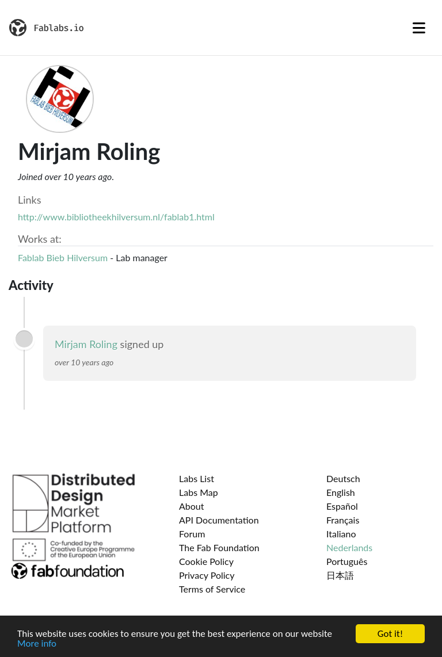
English (340, 492)
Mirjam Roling (87, 344)
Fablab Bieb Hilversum (63, 257)
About (191, 506)
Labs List (196, 478)
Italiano (341, 533)
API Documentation (219, 519)
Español (342, 506)
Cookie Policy (206, 561)
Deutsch (343, 478)
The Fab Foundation (219, 547)
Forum (192, 533)
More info (36, 645)
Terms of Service (212, 588)
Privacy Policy (207, 575)
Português (346, 561)
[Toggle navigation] (419, 27)
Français (342, 519)
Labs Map (198, 492)
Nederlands (349, 547)
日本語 (340, 575)
